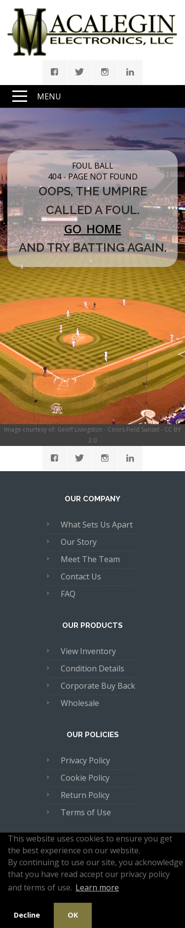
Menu (49, 96)
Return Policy (85, 795)
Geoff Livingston (80, 429)
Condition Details (92, 668)
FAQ (68, 593)
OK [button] (73, 915)
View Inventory (88, 651)
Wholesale (80, 703)
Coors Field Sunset (133, 429)
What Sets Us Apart (97, 524)
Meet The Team (90, 559)
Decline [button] (27, 915)
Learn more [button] (97, 887)
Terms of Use (86, 812)
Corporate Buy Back (98, 685)
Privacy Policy (85, 760)
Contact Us (81, 576)
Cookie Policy (85, 777)
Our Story (79, 541)
